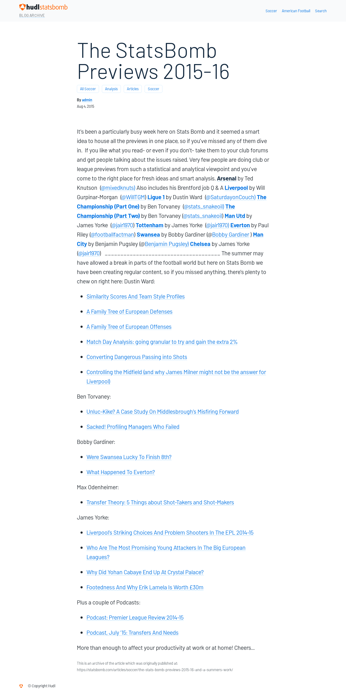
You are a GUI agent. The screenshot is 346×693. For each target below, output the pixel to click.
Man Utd (235, 216)
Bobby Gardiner (230, 234)
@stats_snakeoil (202, 216)
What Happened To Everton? (120, 472)
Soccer (271, 11)
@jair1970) (217, 225)
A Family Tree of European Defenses (129, 311)
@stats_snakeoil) (204, 206)
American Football (296, 11)
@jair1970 (122, 225)
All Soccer (88, 89)
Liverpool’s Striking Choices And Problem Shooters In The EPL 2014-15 (169, 532)
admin (87, 100)
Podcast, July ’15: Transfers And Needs (132, 632)
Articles (133, 89)
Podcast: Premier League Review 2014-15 (135, 617)
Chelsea (200, 244)
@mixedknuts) (118, 187)
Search (321, 11)
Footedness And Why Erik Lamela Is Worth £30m (145, 587)
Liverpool (236, 187)
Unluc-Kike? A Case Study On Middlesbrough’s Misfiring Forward (162, 411)
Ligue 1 (156, 197)
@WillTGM (133, 197)
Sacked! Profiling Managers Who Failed (132, 426)
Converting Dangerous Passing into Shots (136, 357)
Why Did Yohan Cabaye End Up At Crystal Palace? (145, 572)
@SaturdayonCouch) (231, 197)
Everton (240, 225)
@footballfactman (112, 234)
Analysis (111, 89)
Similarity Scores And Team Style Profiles (135, 296)
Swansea (148, 234)
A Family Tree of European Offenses (129, 326)
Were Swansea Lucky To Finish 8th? (129, 457)
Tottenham (149, 225)
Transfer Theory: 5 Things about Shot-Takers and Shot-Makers (160, 502)
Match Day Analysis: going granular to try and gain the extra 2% (161, 341)
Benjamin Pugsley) (167, 244)
